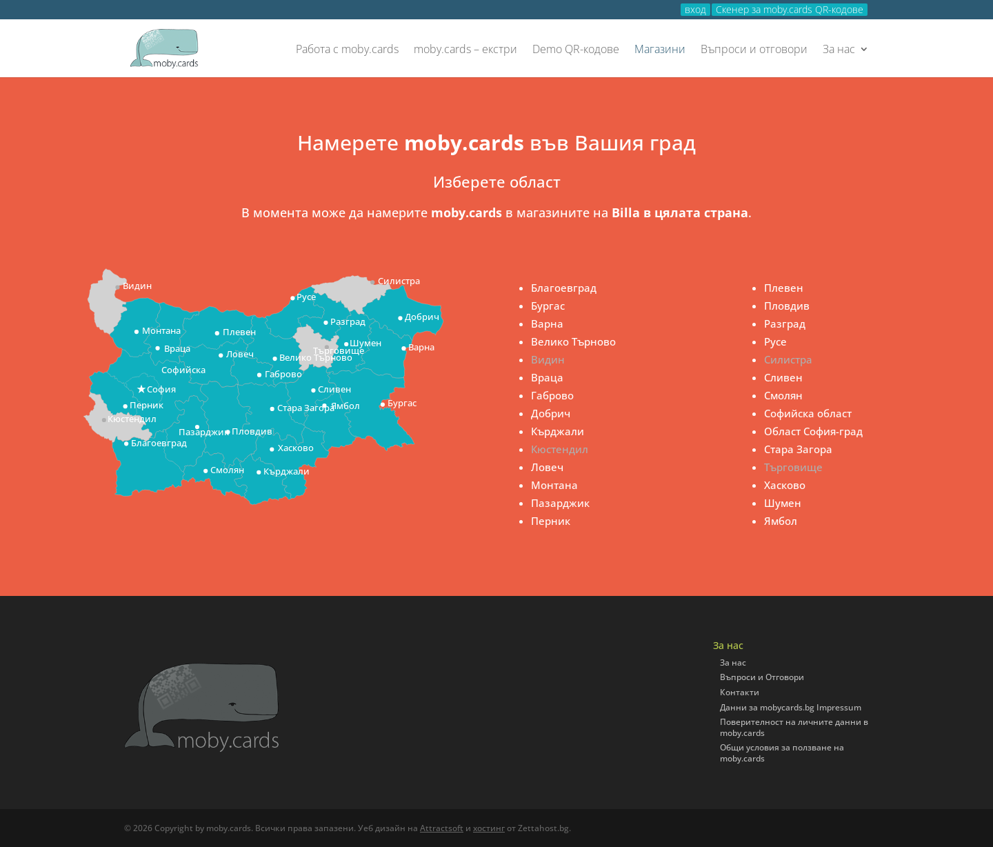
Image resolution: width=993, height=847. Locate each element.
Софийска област (808, 413)
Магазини (659, 50)
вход (695, 9)
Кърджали (557, 431)
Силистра (788, 359)
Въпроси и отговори (754, 50)
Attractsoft (441, 828)
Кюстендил (559, 449)
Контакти (739, 692)
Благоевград (563, 288)
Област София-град (813, 431)
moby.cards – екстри (465, 50)
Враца (547, 377)
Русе (775, 341)
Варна (547, 323)
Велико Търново (573, 341)
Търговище (793, 467)
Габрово (552, 395)
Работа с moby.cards (347, 50)
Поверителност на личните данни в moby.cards (794, 727)
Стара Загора (798, 449)
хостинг (489, 828)
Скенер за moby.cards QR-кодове (789, 9)
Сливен (783, 377)
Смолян (783, 395)
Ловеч (547, 467)
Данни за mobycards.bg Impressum (790, 707)
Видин (548, 359)
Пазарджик (560, 503)
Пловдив (787, 305)
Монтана (554, 485)
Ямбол (780, 521)
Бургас (548, 305)
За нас (839, 50)
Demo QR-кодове (575, 50)
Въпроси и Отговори (762, 677)
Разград (784, 323)
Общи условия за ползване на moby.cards (782, 752)
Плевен (783, 288)
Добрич (550, 413)
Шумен (782, 503)
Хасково (784, 485)
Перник (550, 521)
